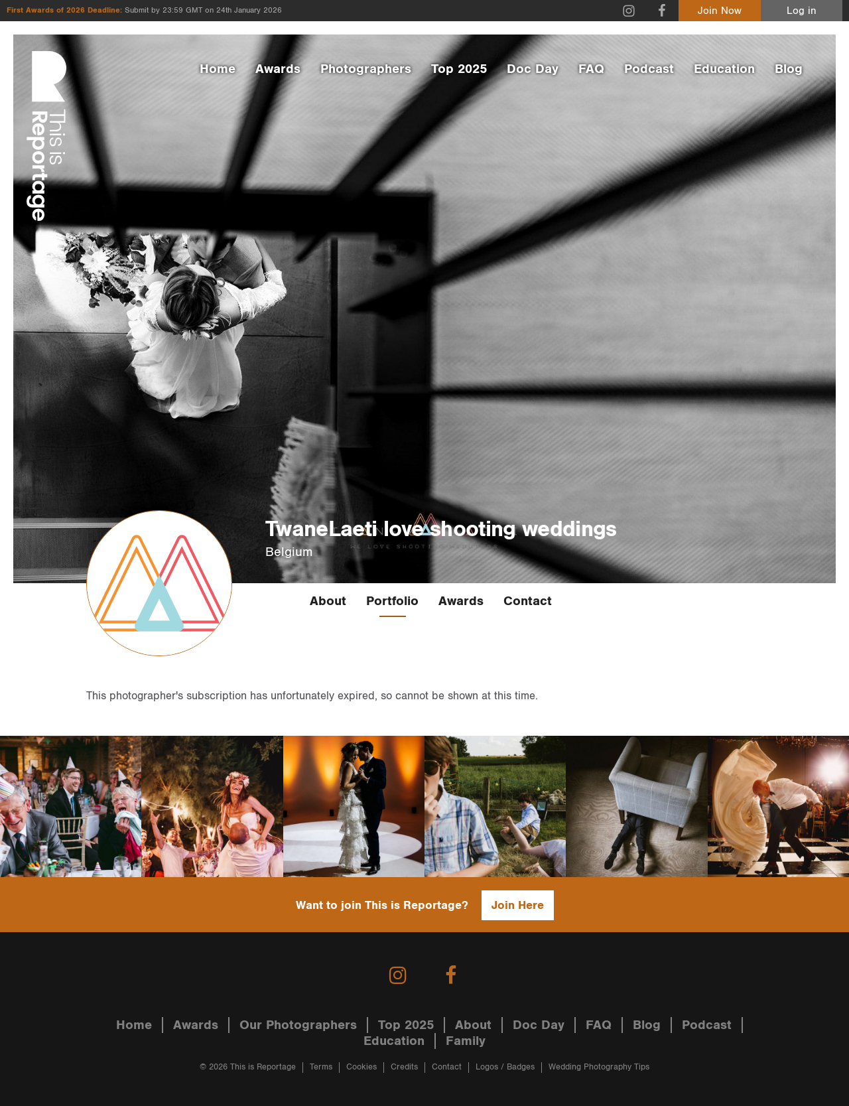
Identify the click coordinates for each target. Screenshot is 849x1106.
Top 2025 (459, 69)
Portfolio (392, 601)
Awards (277, 69)
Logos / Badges (505, 1067)
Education (724, 69)
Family (466, 1041)
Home (217, 69)
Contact (527, 601)
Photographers (365, 69)
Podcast (649, 69)
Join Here (517, 905)
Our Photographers (298, 1025)
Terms (321, 1067)
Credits (404, 1067)
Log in (801, 11)
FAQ (591, 69)
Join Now (720, 11)
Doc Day (532, 69)
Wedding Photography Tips (599, 1067)
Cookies (361, 1067)
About (328, 601)
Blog (789, 69)
